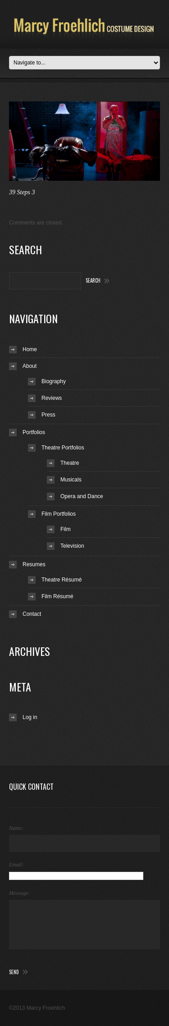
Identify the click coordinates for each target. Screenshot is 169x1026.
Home (30, 349)
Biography (53, 381)
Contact (32, 614)
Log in (30, 717)
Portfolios (34, 432)
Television (72, 546)
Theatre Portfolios (62, 447)
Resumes (34, 564)
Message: (19, 893)
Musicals (71, 479)
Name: (16, 828)
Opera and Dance (81, 496)
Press (48, 415)
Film (65, 529)
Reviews (51, 398)
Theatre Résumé (61, 580)
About (30, 366)
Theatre (69, 463)
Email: (16, 864)
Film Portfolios (58, 514)
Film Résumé (57, 596)
